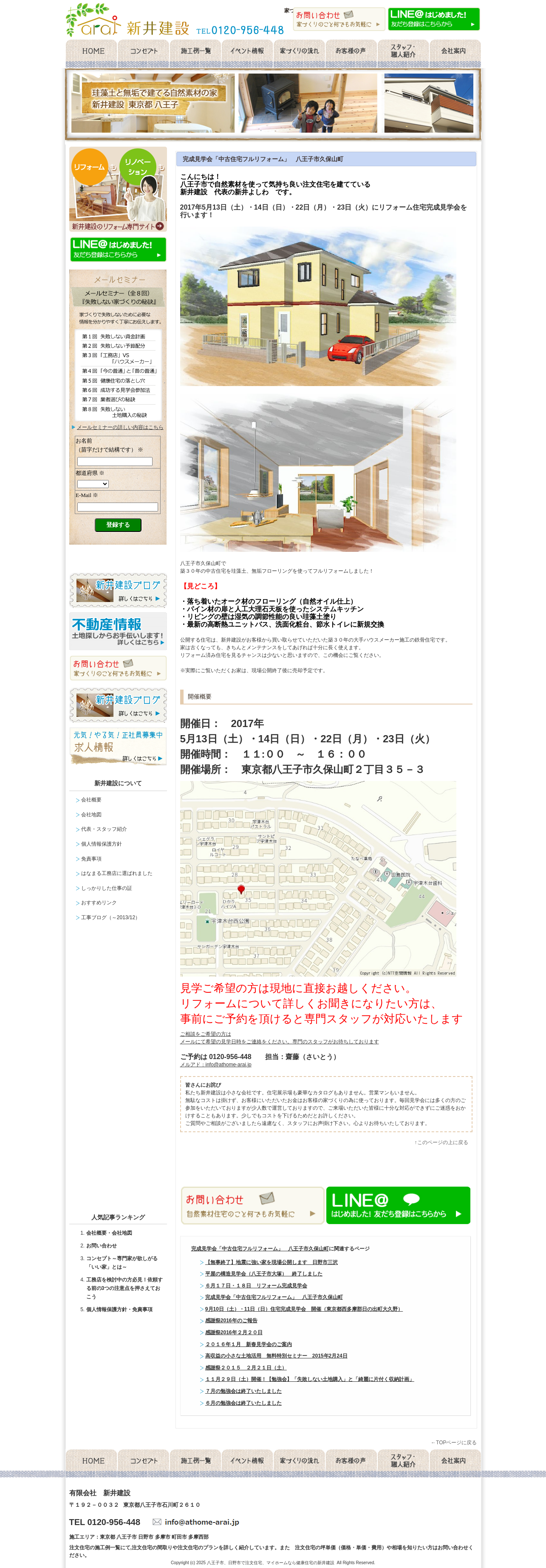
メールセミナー (118, 498)
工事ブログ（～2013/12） (110, 917)
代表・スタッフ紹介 (104, 829)
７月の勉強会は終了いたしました (243, 1391)
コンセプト (143, 54)
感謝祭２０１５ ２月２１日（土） (246, 1368)
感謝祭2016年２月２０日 (234, 1332)
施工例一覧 (195, 54)
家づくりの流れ (299, 54)
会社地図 (91, 815)
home (91, 54)
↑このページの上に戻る (441, 1142)
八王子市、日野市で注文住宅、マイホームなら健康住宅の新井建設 (270, 1562)
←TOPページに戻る (454, 1443)
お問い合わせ (101, 1246)
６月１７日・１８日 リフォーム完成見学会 (256, 1286)
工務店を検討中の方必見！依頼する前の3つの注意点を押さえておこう (124, 1288)
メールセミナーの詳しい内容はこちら (120, 427)
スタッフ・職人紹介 (403, 54)
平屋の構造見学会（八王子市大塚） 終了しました (264, 1274)
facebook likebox (120, 1070)
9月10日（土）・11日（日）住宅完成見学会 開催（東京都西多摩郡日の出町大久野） (304, 1309)
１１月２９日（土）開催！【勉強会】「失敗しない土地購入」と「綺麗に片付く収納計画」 (309, 1379)
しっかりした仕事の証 (106, 888)
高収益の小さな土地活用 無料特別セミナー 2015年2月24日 (276, 1356)
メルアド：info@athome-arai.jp (216, 1065)
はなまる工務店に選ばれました (117, 873)
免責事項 (91, 859)
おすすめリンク (99, 903)
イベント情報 (247, 54)
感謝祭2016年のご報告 (231, 1321)
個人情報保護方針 (101, 844)
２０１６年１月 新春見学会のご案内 (248, 1344)
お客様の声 (351, 54)
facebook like (275, 1170)
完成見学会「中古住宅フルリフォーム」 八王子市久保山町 (263, 159)
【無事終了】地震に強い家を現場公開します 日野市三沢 (271, 1262)
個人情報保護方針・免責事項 (119, 1309)
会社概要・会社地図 (109, 1233)
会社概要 (455, 54)
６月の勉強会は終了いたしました (243, 1403)
